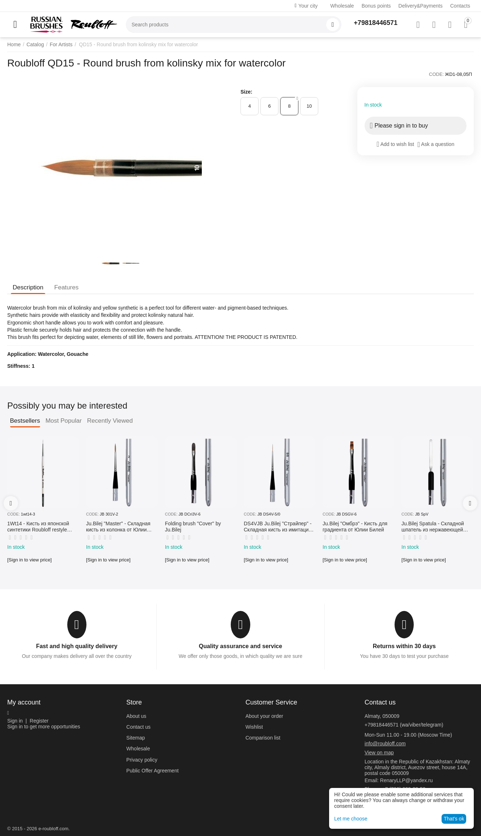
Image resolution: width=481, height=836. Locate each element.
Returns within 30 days (404, 646)
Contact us (138, 727)
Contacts (460, 6)
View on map (379, 752)
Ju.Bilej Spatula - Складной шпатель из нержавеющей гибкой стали (432, 527)
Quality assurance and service (240, 646)
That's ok (454, 819)
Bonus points (376, 6)
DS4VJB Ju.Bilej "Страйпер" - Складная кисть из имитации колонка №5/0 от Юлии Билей (279, 527)
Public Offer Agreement (152, 770)
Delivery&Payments (421, 6)
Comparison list (263, 738)
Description (28, 287)
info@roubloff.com (385, 743)
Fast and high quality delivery (77, 646)
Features (66, 287)
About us (136, 716)
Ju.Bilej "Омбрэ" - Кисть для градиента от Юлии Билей (355, 527)
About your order (264, 716)
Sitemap (135, 738)
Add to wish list (395, 144)
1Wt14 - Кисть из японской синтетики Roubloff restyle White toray (38, 527)
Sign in (15, 721)
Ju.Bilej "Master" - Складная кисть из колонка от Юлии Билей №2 (118, 527)
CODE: (436, 74)
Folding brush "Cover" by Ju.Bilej (193, 527)
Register (39, 721)
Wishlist (254, 727)
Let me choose (350, 819)
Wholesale (342, 6)
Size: (246, 92)
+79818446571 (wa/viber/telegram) (404, 725)
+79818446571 (375, 22)
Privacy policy (141, 760)
